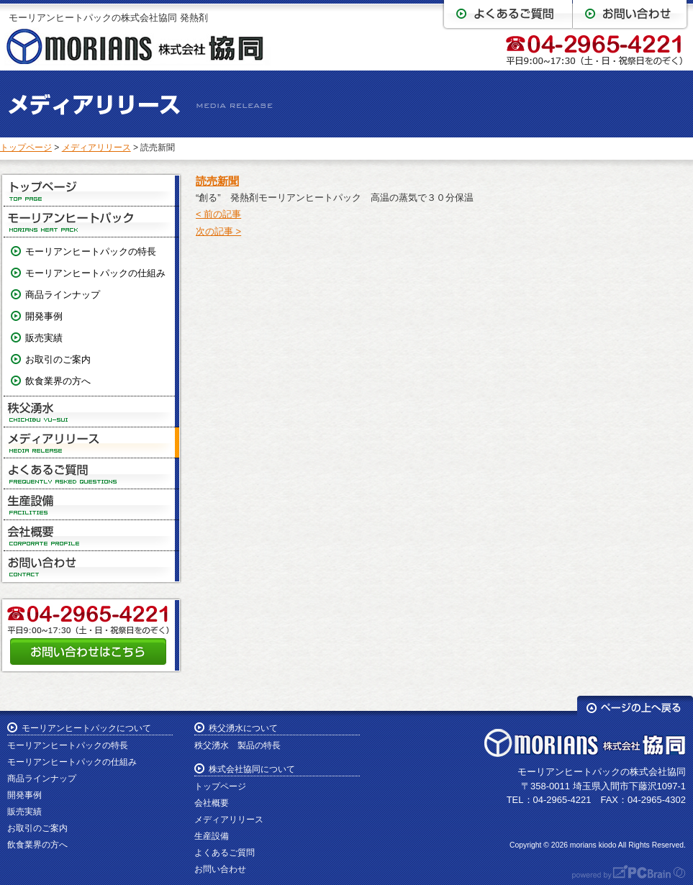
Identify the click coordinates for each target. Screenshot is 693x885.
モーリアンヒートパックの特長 (90, 251)
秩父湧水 (91, 411)
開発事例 (44, 316)
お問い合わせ (91, 566)
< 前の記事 (218, 214)
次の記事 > (218, 231)
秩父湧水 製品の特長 (237, 745)
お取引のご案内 (58, 359)
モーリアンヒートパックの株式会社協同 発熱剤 (108, 17)
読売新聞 (217, 181)
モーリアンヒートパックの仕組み (95, 273)
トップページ (26, 147)
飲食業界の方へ (58, 381)
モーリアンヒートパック (91, 221)
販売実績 (44, 337)
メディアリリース (96, 147)
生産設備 (91, 504)
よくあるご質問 (91, 473)
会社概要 (91, 535)
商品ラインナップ (62, 294)
